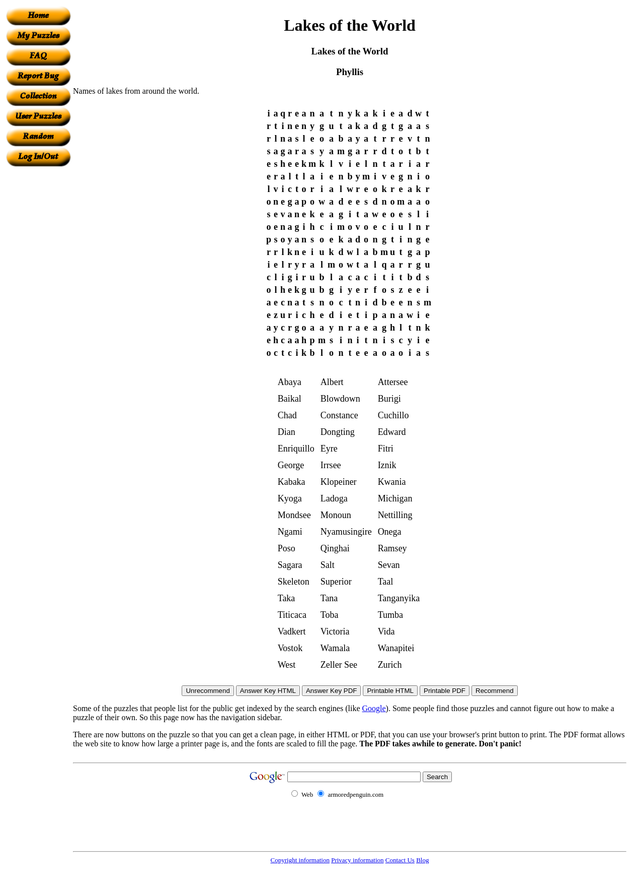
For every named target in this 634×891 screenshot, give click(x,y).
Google (374, 708)
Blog (422, 860)
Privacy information (357, 860)
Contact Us (400, 860)
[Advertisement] (38, 318)
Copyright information (300, 860)
